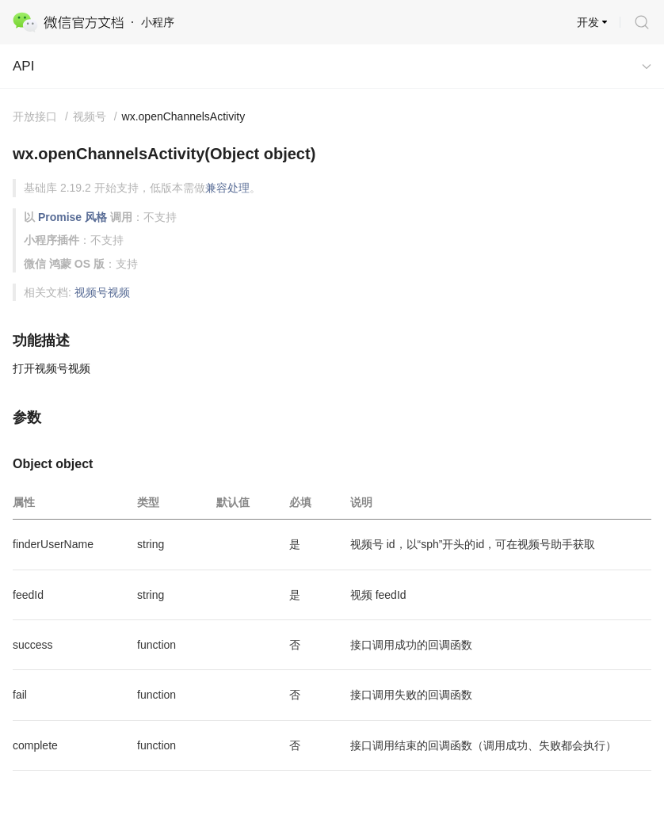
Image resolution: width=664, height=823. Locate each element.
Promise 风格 (72, 217)
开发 (588, 22)
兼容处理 (227, 187)
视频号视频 (102, 292)
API (23, 66)
